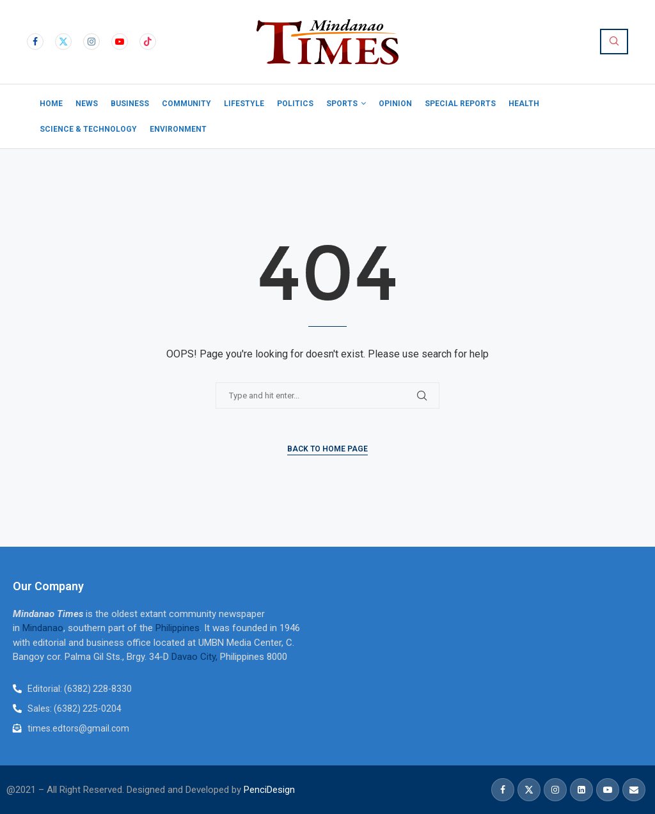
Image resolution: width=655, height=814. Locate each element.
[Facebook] (35, 41)
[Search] (614, 41)
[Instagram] (91, 41)
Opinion (395, 103)
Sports (342, 103)
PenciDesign (269, 789)
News (86, 103)
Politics (295, 103)
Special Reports (460, 103)
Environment (178, 129)
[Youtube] (119, 41)
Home (51, 103)
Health (524, 103)
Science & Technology (88, 129)
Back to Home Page (327, 448)
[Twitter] (63, 41)
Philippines (177, 628)
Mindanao (42, 628)
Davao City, (195, 656)
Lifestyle (244, 103)
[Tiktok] (147, 41)
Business (130, 103)
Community (186, 103)
